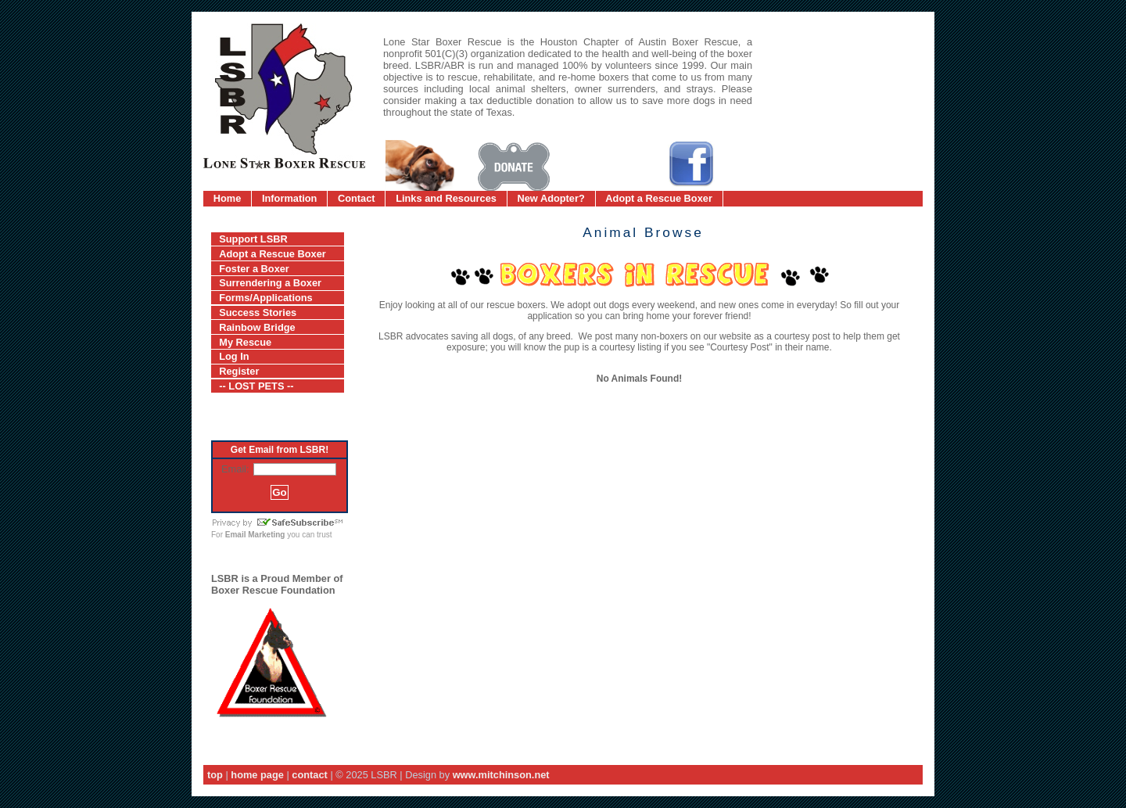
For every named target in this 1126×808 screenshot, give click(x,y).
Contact (356, 198)
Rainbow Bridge (257, 327)
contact (310, 775)
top (215, 775)
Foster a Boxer (254, 269)
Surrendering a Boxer (270, 283)
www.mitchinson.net (501, 775)
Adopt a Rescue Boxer (658, 198)
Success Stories (257, 312)
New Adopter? (551, 198)
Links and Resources (446, 198)
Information (289, 198)
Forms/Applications (265, 297)
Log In (234, 356)
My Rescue (245, 342)
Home (227, 198)
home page (257, 775)
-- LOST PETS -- (256, 386)
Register (239, 371)
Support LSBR (253, 239)
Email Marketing (255, 534)
